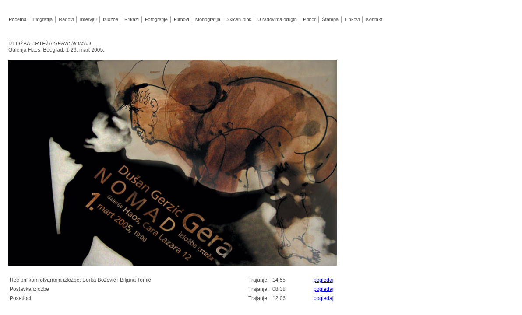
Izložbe (110, 19)
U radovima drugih (277, 19)
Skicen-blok (238, 19)
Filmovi (181, 19)
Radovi (65, 19)
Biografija (42, 19)
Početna (17, 19)
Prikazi (131, 19)
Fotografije (156, 19)
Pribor (309, 19)
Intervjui (88, 19)
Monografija (207, 19)
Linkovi (352, 19)
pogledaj (323, 280)
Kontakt (374, 19)
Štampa (330, 19)
